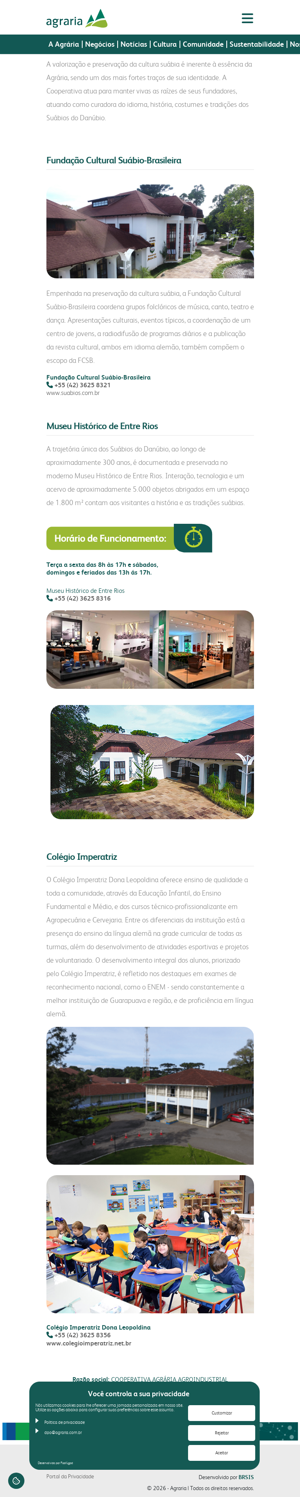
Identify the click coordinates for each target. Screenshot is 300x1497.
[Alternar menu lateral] (247, 18)
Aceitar (221, 1453)
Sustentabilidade (257, 43)
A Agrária (63, 43)
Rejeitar (222, 1433)
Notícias (133, 43)
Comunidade (203, 43)
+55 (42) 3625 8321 (83, 385)
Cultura (165, 43)
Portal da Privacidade (70, 1476)
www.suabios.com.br (73, 393)
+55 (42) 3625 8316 (83, 598)
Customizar (222, 1413)
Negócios (99, 43)
